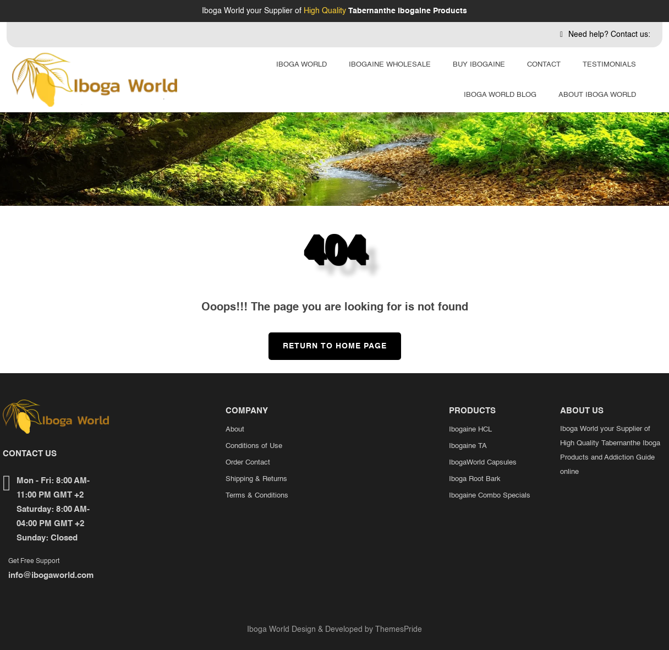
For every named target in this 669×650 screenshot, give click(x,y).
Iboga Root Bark (475, 479)
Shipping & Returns (256, 479)
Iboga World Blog (500, 95)
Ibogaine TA (468, 446)
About (235, 429)
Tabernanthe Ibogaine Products (407, 11)
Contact (544, 64)
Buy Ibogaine (479, 64)
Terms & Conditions (257, 495)
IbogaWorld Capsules (483, 462)
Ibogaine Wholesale (390, 64)
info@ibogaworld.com (51, 575)
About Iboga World (597, 95)
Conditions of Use (254, 446)
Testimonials (609, 64)
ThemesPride (397, 629)
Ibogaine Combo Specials (489, 495)
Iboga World (301, 64)
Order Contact (248, 462)
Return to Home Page (327, 341)
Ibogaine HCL (470, 429)
